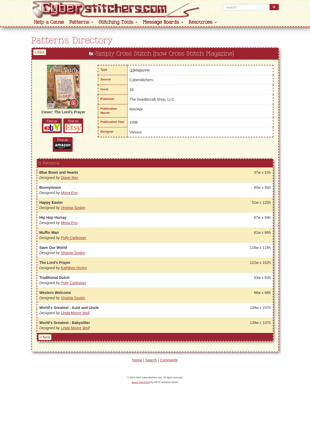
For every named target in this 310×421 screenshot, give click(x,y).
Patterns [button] (81, 22)
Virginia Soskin (73, 208)
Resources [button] (203, 22)
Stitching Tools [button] (118, 22)
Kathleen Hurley (74, 268)
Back (40, 52)
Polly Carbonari (73, 238)
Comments (169, 360)
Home (137, 360)
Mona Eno (69, 193)
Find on (51, 125)
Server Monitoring (140, 382)
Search (151, 360)
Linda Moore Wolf (75, 313)
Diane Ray (69, 178)
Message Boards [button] (163, 22)
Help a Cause (49, 22)
